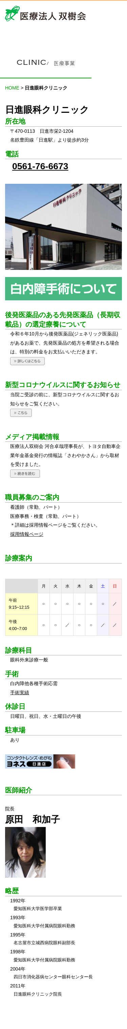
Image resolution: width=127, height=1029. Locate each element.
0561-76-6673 (40, 166)
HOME (12, 88)
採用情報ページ (26, 534)
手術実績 (19, 692)
